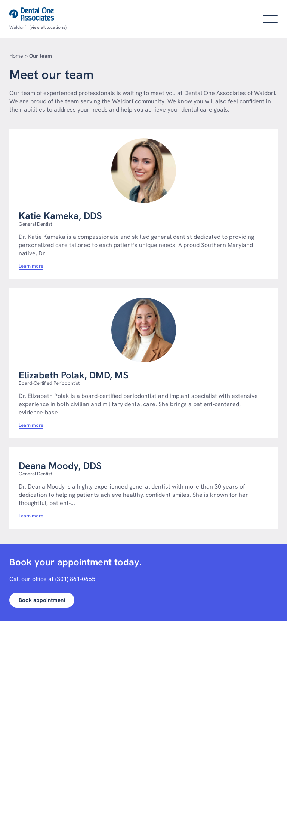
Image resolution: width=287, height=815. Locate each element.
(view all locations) (48, 27)
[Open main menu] (270, 19)
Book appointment (42, 600)
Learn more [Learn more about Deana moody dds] (31, 516)
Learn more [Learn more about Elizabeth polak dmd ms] (31, 425)
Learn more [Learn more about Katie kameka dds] (31, 266)
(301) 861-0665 (75, 579)
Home (16, 55)
